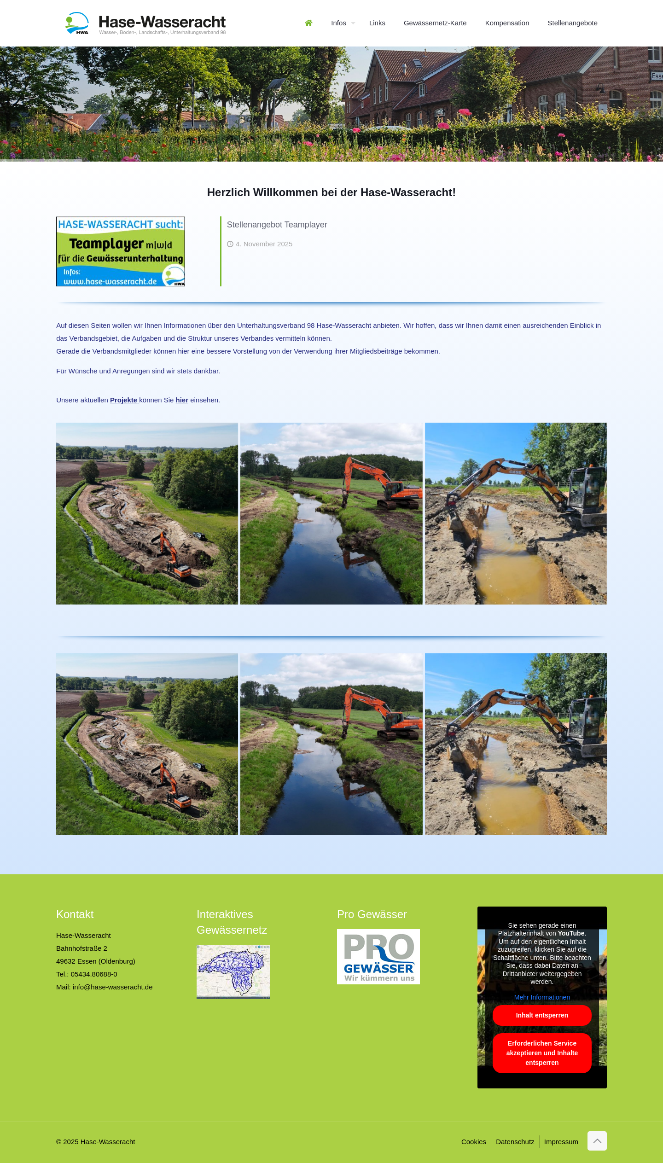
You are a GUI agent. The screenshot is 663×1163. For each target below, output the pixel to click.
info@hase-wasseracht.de (113, 987)
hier (182, 400)
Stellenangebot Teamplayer (277, 224)
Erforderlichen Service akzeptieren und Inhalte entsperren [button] (542, 1053)
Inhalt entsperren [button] (542, 1015)
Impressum (561, 1142)
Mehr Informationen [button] (542, 997)
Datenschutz (515, 1142)
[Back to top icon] (597, 1141)
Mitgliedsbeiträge (376, 351)
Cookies (473, 1142)
